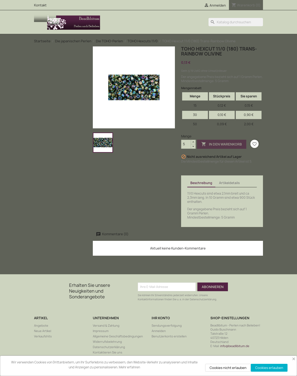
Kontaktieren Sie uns (107, 352)
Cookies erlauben (269, 367)
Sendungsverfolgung (167, 326)
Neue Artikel (42, 331)
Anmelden (159, 331)
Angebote (41, 326)
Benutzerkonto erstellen (169, 336)
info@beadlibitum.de (234, 346)
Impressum (100, 331)
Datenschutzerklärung (109, 347)
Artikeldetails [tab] (229, 183)
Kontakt (40, 5)
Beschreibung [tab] (201, 183)
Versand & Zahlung (106, 326)
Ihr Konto (161, 318)
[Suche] (236, 22)
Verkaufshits (43, 336)
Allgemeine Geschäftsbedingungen (118, 336)
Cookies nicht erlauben (228, 367)
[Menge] (186, 144)
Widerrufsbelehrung (107, 342)
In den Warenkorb (221, 144)
